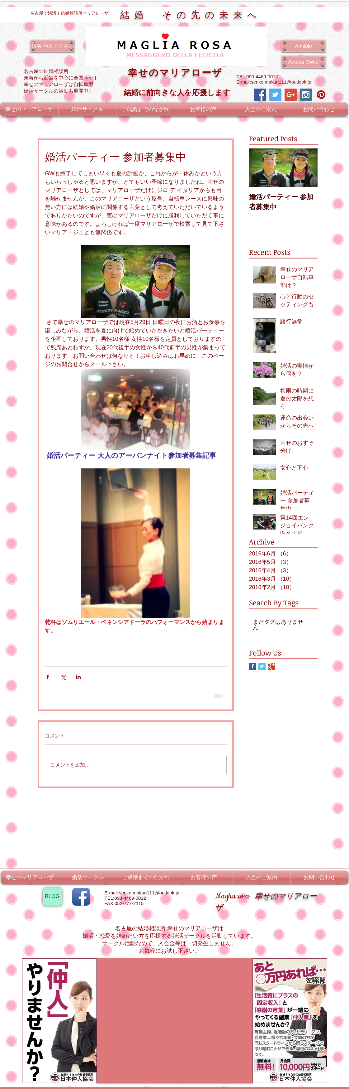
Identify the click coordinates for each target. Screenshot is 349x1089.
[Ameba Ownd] (303, 62)
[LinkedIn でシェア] (78, 677)
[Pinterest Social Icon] (321, 95)
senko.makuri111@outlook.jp (281, 82)
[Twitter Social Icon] (275, 95)
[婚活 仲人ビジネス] (52, 46)
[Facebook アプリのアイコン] (81, 897)
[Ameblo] (303, 46)
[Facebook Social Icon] (260, 95)
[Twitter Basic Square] (262, 666)
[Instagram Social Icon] (306, 95)
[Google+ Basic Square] (271, 666)
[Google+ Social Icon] (291, 95)
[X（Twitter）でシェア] (63, 677)
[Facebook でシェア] (48, 677)
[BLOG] (52, 897)
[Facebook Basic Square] (252, 666)
